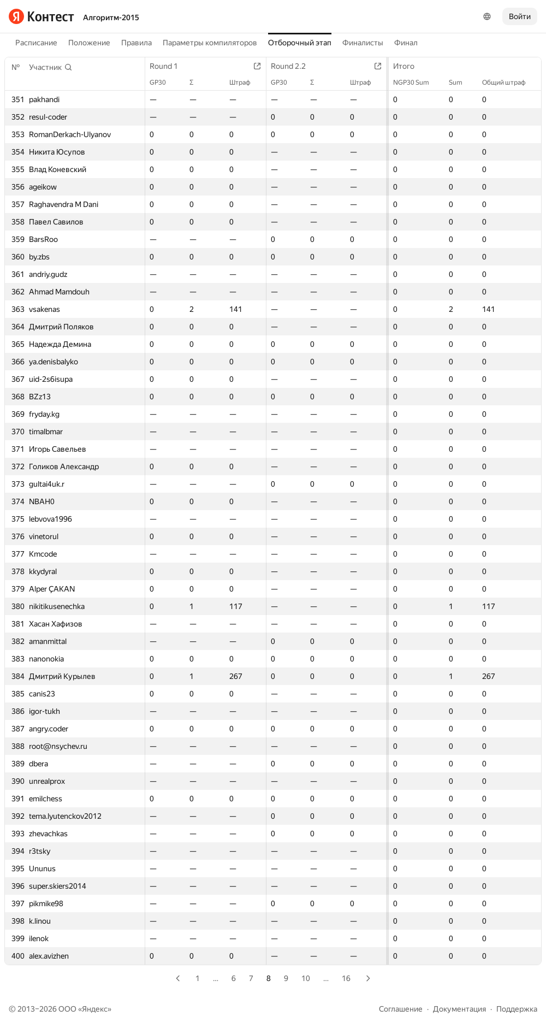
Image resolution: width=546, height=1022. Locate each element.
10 (305, 978)
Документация (459, 1009)
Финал (406, 42)
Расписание (36, 42)
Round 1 (169, 66)
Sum (461, 82)
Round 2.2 (294, 66)
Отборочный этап (299, 42)
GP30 (163, 82)
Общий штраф (509, 82)
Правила (136, 42)
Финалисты (362, 42)
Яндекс (95, 1009)
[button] (51, 67)
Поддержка (516, 1009)
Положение (89, 42)
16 (346, 978)
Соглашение (401, 1009)
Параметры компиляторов (210, 42)
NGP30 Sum (416, 82)
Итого (409, 66)
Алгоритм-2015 (111, 17)
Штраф (245, 82)
